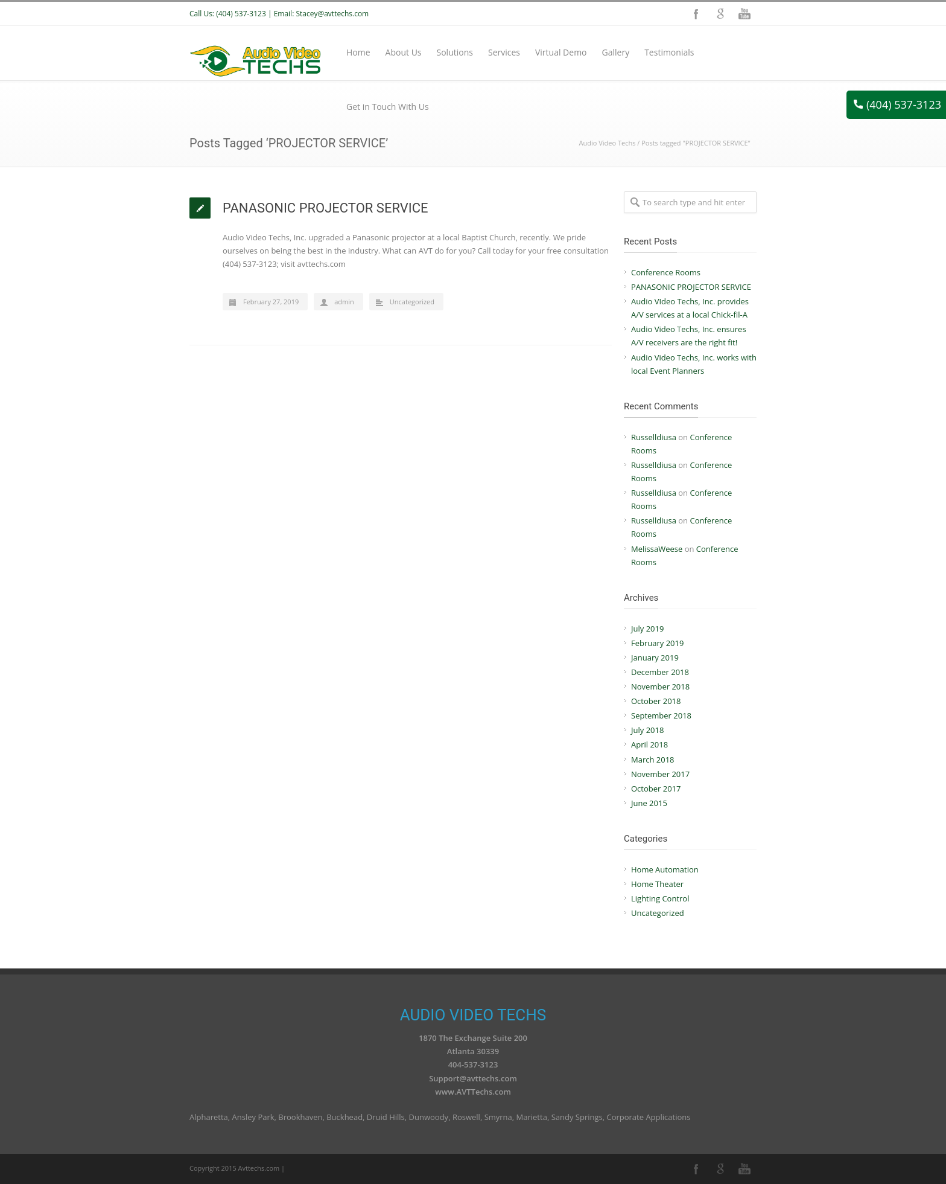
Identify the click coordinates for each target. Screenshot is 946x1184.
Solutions (455, 52)
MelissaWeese (656, 548)
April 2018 (649, 744)
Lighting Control (660, 898)
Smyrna (498, 1117)
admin (344, 301)
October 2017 (656, 788)
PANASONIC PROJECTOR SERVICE (325, 208)
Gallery (616, 52)
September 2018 (661, 715)
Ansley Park (253, 1117)
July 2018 (647, 730)
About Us (404, 52)
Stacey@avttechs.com (332, 13)
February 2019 (657, 643)
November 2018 (660, 686)
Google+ (720, 14)
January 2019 (655, 657)
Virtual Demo (561, 52)
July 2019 (647, 628)
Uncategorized (412, 301)
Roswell (466, 1117)
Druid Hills (386, 1117)
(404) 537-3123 (897, 104)
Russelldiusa (653, 437)
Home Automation (665, 869)
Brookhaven (300, 1117)
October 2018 (656, 701)
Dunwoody (429, 1117)
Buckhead (344, 1117)
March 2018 (653, 759)
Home (358, 52)
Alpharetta (208, 1117)
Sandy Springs (577, 1117)
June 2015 (649, 803)
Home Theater (657, 883)
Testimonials (669, 52)
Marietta (531, 1117)
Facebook (696, 14)
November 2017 (660, 774)
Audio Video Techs (607, 142)
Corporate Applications (648, 1117)
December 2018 (660, 672)
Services (504, 52)
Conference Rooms (665, 272)
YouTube (744, 14)
